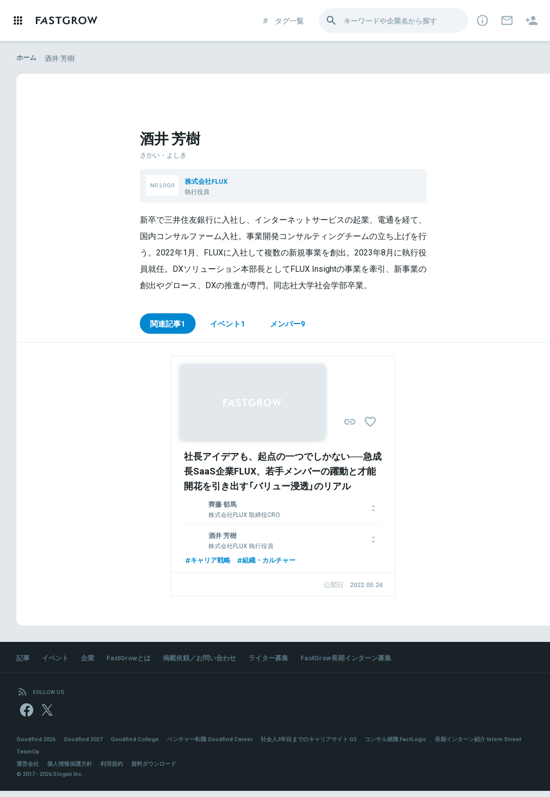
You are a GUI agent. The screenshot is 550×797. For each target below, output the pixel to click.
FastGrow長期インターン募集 (365, 660)
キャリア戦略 (209, 561)
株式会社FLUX (208, 181)
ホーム (27, 58)
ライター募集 (282, 660)
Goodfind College (145, 745)
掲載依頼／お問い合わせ (209, 660)
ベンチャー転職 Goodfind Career (226, 745)
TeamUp (132, 757)
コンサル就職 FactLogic (428, 745)
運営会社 (28, 769)
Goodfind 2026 (37, 745)
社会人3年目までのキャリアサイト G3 (334, 745)
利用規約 (119, 769)
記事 (23, 660)
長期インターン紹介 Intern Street (64, 757)
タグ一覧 (282, 20)
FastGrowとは (134, 660)
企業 (91, 660)
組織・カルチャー (271, 561)
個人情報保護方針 (73, 769)
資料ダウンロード (163, 769)
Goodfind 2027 (89, 745)
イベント (57, 660)
